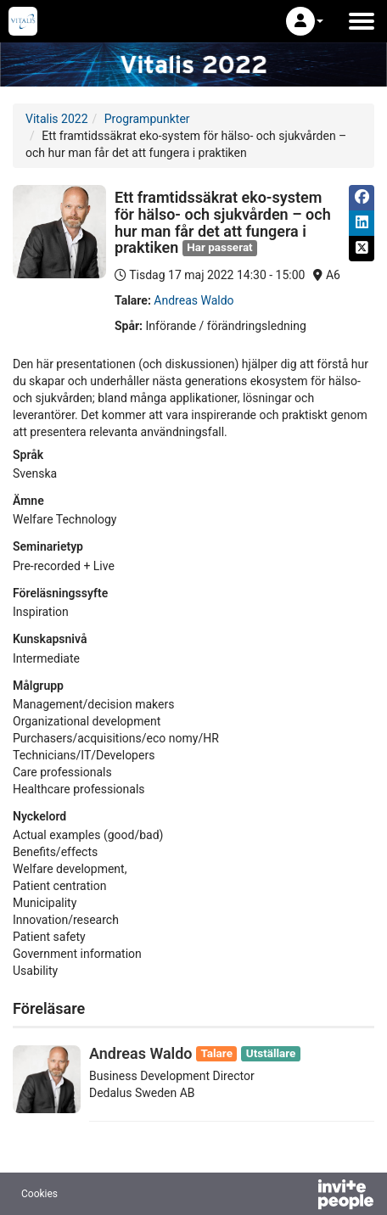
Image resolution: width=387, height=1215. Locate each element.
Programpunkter (147, 119)
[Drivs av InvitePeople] (301, 1196)
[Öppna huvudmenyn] (361, 21)
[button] (304, 21)
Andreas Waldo (193, 300)
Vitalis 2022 (56, 119)
